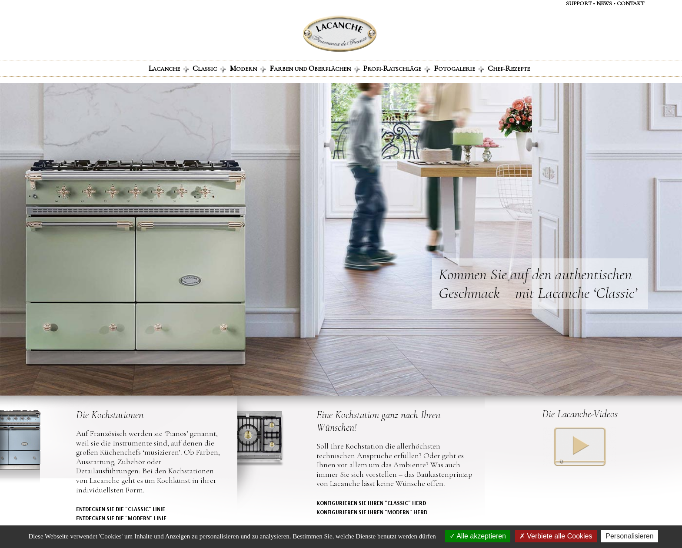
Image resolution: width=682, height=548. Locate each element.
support (579, 3)
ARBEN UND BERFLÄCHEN (314, 68)
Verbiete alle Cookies (555, 536)
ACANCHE (169, 68)
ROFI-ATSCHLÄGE (396, 68)
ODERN (248, 68)
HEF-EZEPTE (509, 68)
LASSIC (209, 68)
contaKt (630, 3)
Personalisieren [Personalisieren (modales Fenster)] (629, 536)
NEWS (604, 3)
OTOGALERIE (459, 68)
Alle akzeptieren (477, 536)
